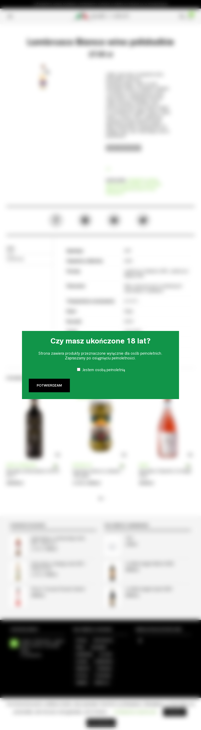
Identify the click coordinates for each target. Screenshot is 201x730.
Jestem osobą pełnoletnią (103, 370)
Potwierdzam (49, 385)
